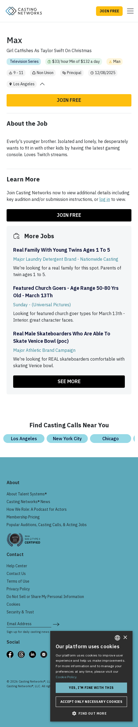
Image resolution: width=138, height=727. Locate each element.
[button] (91, 713)
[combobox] (117, 638)
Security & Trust (20, 612)
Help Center (17, 565)
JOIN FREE (109, 11)
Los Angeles (24, 438)
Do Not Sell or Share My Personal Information (45, 596)
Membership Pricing (23, 517)
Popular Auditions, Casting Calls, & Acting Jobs (47, 524)
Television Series (24, 61)
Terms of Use (18, 581)
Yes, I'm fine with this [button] (91, 688)
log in (104, 199)
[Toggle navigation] (129, 10)
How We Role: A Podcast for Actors (37, 509)
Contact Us (16, 573)
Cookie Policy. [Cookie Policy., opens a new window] (66, 677)
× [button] (125, 638)
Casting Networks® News (28, 501)
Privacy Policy (18, 588)
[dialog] (91, 676)
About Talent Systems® (27, 494)
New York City (67, 438)
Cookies (13, 604)
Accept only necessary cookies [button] (91, 702)
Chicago (110, 438)
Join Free (69, 100)
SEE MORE (69, 381)
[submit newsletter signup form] (56, 623)
